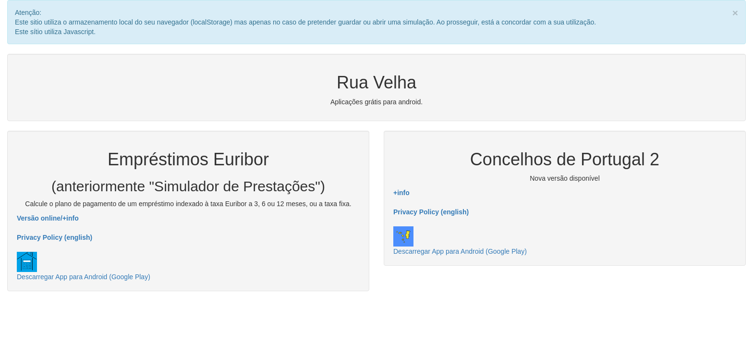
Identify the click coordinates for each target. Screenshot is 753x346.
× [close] (735, 13)
